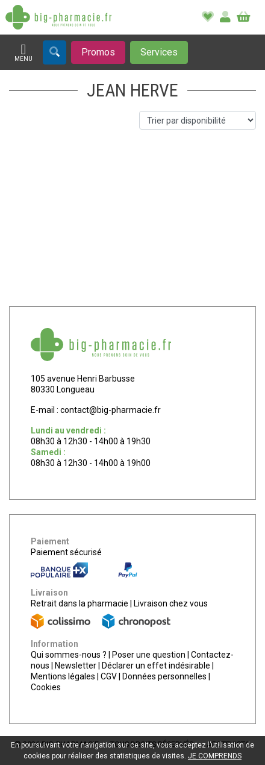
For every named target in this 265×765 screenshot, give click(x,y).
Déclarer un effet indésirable (156, 665)
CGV (109, 676)
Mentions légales (63, 676)
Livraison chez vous (171, 603)
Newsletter (75, 665)
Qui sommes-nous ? (69, 655)
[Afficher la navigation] (23, 53)
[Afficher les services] (159, 52)
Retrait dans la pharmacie (79, 603)
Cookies (46, 687)
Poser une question (149, 655)
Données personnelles (164, 676)
